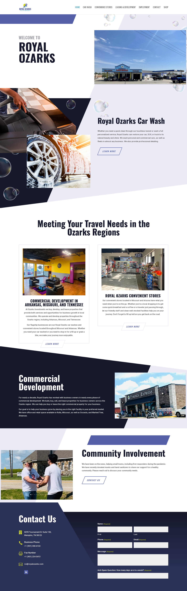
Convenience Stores (103, 7)
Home (77, 7)
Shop (166, 7)
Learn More (117, 151)
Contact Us (29, 72)
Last (135, 534)
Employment (144, 7)
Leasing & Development (125, 7)
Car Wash (87, 7)
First (99, 534)
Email (140, 539)
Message (105, 551)
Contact (157, 7)
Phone (104, 539)
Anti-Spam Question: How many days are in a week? (124, 570)
